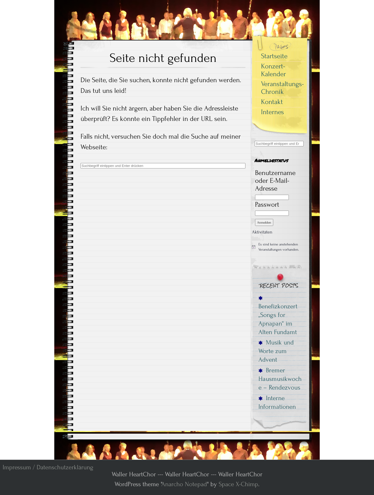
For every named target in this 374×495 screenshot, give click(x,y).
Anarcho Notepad (184, 484)
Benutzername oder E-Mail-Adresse (275, 180)
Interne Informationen (277, 402)
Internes (272, 112)
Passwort (267, 205)
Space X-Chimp (238, 484)
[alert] (279, 247)
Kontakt (272, 102)
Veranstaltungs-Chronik (282, 88)
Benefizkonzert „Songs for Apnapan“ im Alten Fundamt (277, 316)
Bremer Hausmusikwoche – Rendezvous (280, 379)
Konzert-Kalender (273, 70)
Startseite (274, 56)
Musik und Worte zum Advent (276, 351)
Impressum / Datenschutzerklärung (48, 467)
